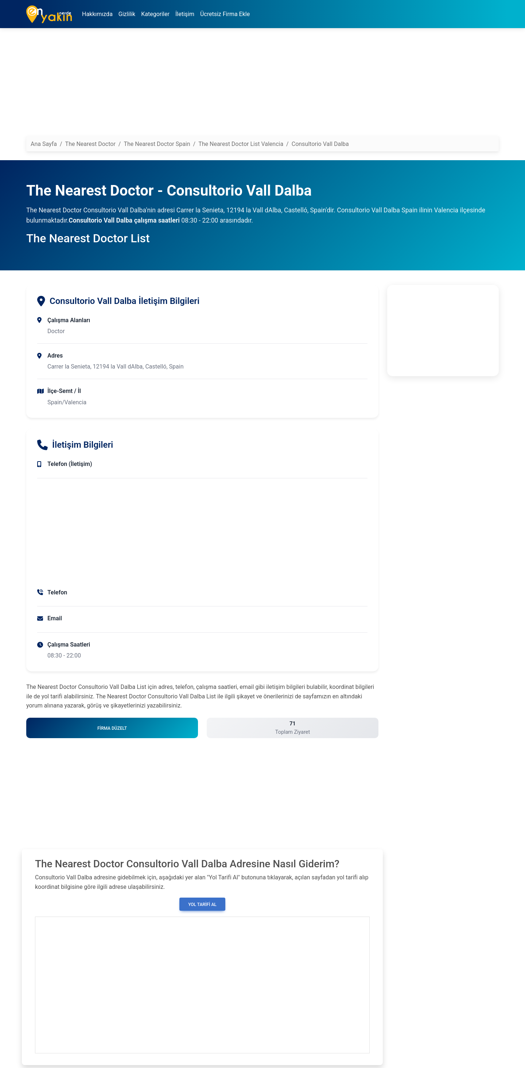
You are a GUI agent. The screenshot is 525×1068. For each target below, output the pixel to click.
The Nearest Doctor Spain (157, 143)
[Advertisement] (245, 85)
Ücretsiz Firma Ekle (225, 14)
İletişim (184, 14)
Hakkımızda (97, 14)
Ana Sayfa (44, 143)
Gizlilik (126, 14)
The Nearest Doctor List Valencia (240, 143)
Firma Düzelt (112, 728)
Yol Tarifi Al (202, 904)
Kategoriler (155, 14)
